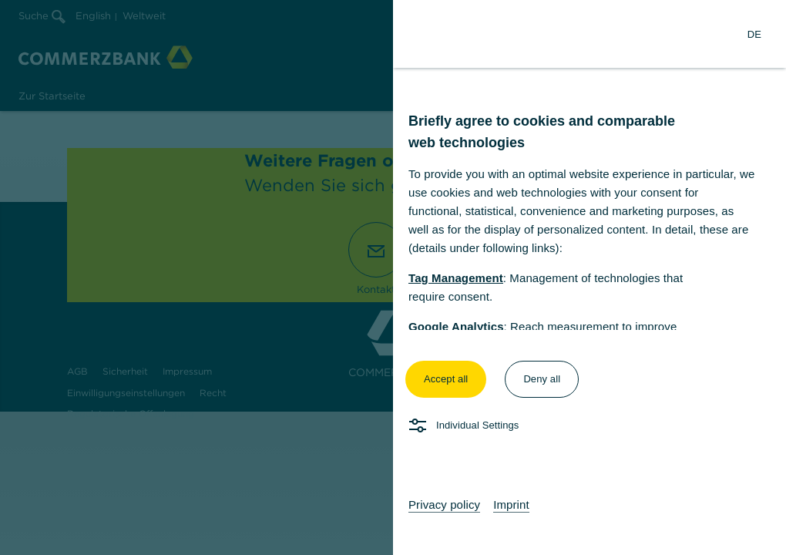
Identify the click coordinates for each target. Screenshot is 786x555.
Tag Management (455, 277)
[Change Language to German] (754, 33)
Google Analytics (456, 326)
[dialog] (393, 277)
